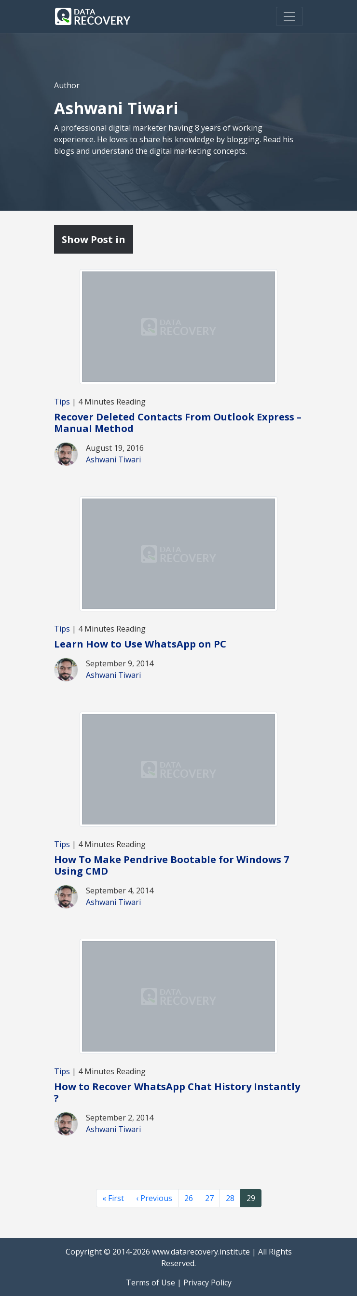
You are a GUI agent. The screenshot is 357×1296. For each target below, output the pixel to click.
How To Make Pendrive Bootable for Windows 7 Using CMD (171, 865)
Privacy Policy (207, 1282)
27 (209, 1198)
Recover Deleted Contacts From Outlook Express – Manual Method (178, 422)
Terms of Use (150, 1282)
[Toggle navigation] (289, 16)
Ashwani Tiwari (113, 459)
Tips (62, 401)
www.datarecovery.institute (201, 1251)
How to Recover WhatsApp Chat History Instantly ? (177, 1092)
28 (230, 1198)
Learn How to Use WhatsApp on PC (140, 643)
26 (188, 1198)
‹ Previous (154, 1198)
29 (251, 1198)
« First (113, 1198)
